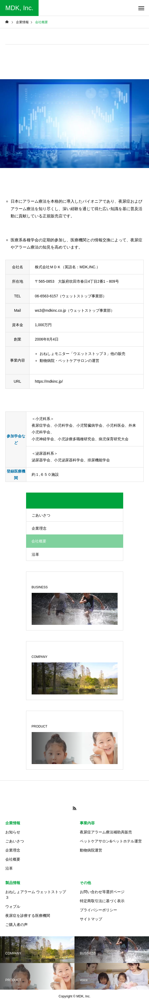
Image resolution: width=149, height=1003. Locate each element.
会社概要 (12, 859)
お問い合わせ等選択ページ (102, 892)
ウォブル (12, 906)
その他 (85, 883)
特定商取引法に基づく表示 (102, 901)
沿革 (35, 554)
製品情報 (12, 883)
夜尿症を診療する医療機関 (27, 915)
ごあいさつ (41, 515)
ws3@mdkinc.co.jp (50, 310)
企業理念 (39, 528)
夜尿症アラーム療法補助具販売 (106, 832)
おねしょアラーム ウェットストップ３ (35, 895)
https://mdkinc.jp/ (49, 381)
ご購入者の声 (16, 924)
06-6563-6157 (46, 296)
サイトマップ (91, 919)
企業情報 (12, 823)
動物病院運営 (91, 850)
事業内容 (87, 823)
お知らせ (12, 832)
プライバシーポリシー (98, 910)
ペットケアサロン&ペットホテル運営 (111, 841)
